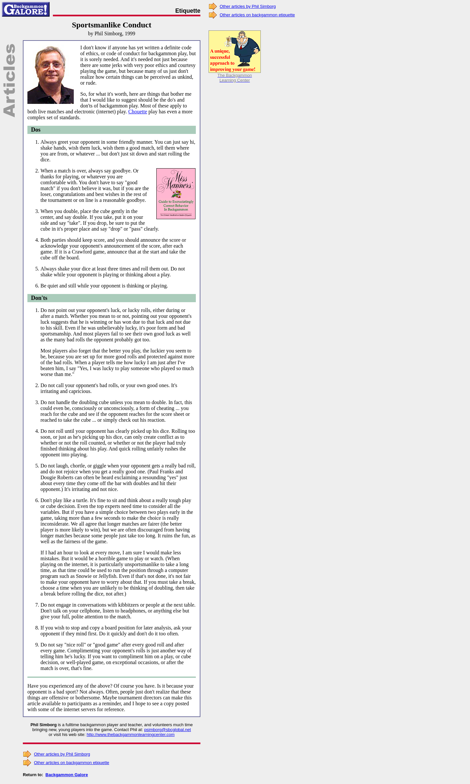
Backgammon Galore (66, 774)
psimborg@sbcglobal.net (167, 729)
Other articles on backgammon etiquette (71, 762)
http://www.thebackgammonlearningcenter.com (130, 734)
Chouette (137, 111)
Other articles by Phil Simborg (62, 754)
